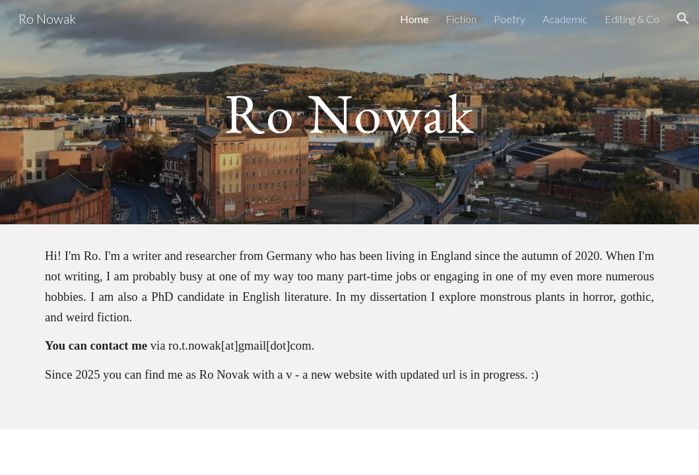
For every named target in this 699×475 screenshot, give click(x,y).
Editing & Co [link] (632, 19)
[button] (683, 18)
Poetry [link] (509, 19)
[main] (350, 112)
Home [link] (414, 19)
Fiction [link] (461, 19)
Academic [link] (565, 19)
